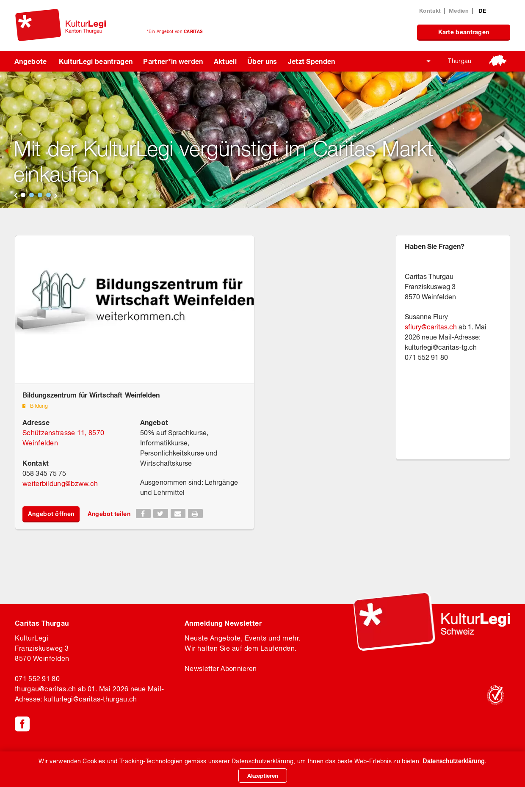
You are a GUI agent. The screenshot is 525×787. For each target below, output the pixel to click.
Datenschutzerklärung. (454, 761)
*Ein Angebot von (174, 31)
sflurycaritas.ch (431, 327)
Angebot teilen (109, 513)
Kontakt (430, 10)
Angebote (30, 61)
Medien (459, 10)
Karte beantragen (463, 32)
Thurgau (459, 61)
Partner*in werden (173, 61)
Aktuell (225, 61)
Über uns (262, 61)
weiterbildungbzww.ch (60, 483)
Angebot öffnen (51, 513)
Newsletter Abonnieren (221, 668)
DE (482, 10)
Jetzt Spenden (311, 61)
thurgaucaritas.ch (45, 689)
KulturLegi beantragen (96, 61)
